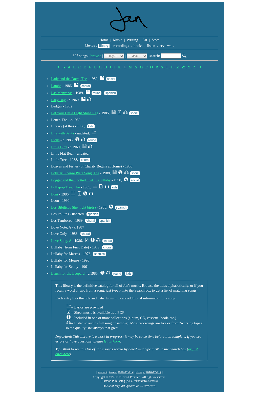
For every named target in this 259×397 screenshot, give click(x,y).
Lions (55, 140)
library (103, 46)
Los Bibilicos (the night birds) (73, 207)
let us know (112, 341)
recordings (121, 46)
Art (145, 40)
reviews (165, 46)
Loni (54, 194)
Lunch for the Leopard (67, 273)
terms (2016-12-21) (121, 372)
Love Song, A (61, 241)
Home (104, 40)
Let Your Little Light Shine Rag (74, 113)
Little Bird (59, 147)
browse (96, 56)
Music (117, 40)
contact (102, 372)
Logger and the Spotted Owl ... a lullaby (81, 180)
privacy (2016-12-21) (148, 372)
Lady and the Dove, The (69, 79)
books (138, 46)
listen (151, 46)
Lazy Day (58, 100)
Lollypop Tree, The (65, 187)
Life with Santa (62, 133)
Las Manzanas (61, 93)
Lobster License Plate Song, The (75, 173)
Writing (132, 40)
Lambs (56, 86)
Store (155, 40)
